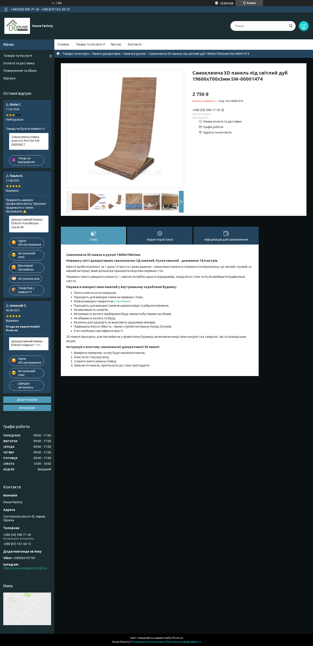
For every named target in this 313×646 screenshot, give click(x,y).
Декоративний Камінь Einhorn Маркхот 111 (27, 343)
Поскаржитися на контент (148, 641)
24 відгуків (226, 3)
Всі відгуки (27, 408)
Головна (63, 44)
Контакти (135, 44)
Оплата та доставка (18, 63)
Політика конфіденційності (184, 641)
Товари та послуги (89, 44)
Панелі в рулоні (134, 53)
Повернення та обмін (20, 70)
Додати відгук (27, 399)
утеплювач (122, 301)
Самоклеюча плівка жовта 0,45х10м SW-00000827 (25, 140)
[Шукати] (291, 26)
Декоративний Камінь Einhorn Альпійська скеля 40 (27, 223)
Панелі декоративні (106, 53)
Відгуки (9, 78)
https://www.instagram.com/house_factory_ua (27, 568)
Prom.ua (178, 637)
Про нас (116, 44)
